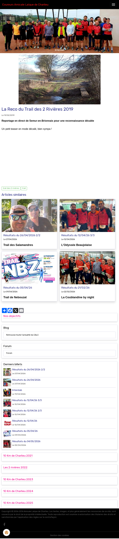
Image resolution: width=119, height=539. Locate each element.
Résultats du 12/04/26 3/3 (77, 235)
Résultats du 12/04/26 (24, 420)
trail (24, 188)
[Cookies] (6, 532)
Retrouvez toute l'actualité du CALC (22, 335)
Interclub (17, 390)
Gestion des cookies (59, 535)
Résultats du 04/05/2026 (26, 441)
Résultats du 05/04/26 (17, 287)
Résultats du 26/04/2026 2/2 (21, 235)
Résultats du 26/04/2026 (26, 380)
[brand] (25, 5)
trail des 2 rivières (11, 188)
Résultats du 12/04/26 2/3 (27, 410)
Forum (9, 353)
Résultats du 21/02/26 (75, 287)
